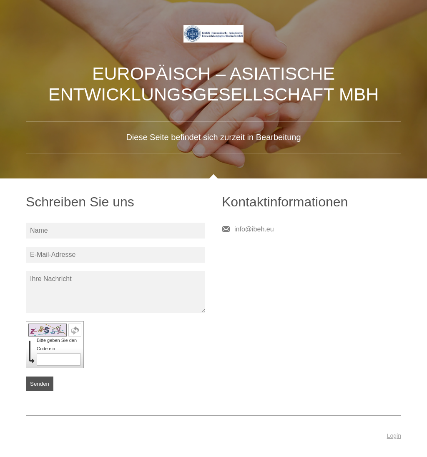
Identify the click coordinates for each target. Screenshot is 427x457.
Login (394, 435)
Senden (39, 384)
